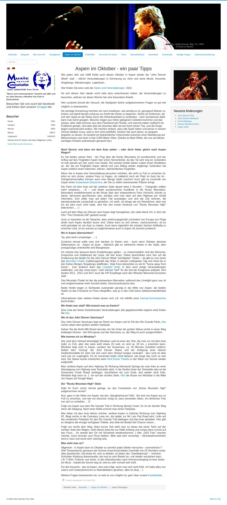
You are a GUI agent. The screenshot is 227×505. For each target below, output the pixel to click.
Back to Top (215, 499)
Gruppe (42, 107)
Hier (123, 375)
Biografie (25, 54)
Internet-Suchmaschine (153, 298)
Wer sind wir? (39, 54)
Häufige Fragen (183, 54)
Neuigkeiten (55, 54)
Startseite (12, 54)
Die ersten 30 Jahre (108, 54)
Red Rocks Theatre (118, 359)
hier (67, 313)
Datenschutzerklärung (205, 54)
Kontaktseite (155, 475)
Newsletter (153, 54)
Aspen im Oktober (72, 54)
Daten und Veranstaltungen (109, 88)
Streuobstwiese (137, 54)
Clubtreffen (90, 54)
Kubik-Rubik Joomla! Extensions (20, 144)
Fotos (123, 54)
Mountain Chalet (75, 261)
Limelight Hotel (111, 267)
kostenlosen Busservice (89, 182)
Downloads (167, 54)
